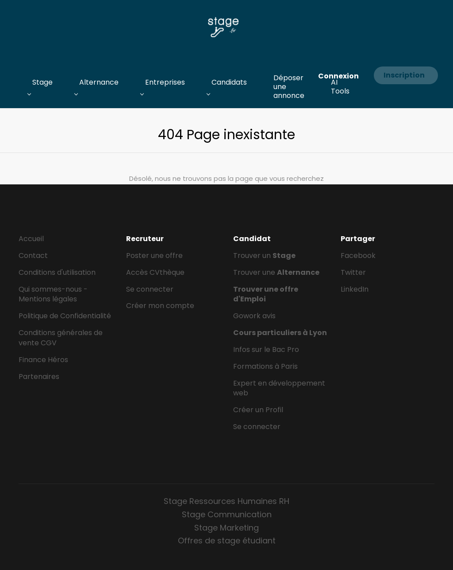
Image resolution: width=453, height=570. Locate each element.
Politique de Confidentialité (65, 316)
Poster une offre (154, 255)
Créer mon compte (160, 306)
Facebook (358, 255)
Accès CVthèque (155, 272)
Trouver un (264, 255)
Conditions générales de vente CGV (61, 338)
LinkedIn (355, 289)
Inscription (404, 75)
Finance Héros (43, 360)
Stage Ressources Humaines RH (226, 501)
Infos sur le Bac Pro (266, 349)
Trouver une (276, 272)
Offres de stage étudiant (227, 540)
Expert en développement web (279, 388)
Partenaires (39, 376)
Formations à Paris (265, 366)
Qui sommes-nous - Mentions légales (53, 294)
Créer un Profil (258, 410)
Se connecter (149, 289)
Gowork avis (254, 316)
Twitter (353, 272)
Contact (33, 255)
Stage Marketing (226, 527)
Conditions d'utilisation (57, 272)
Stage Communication (227, 514)
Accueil (31, 239)
